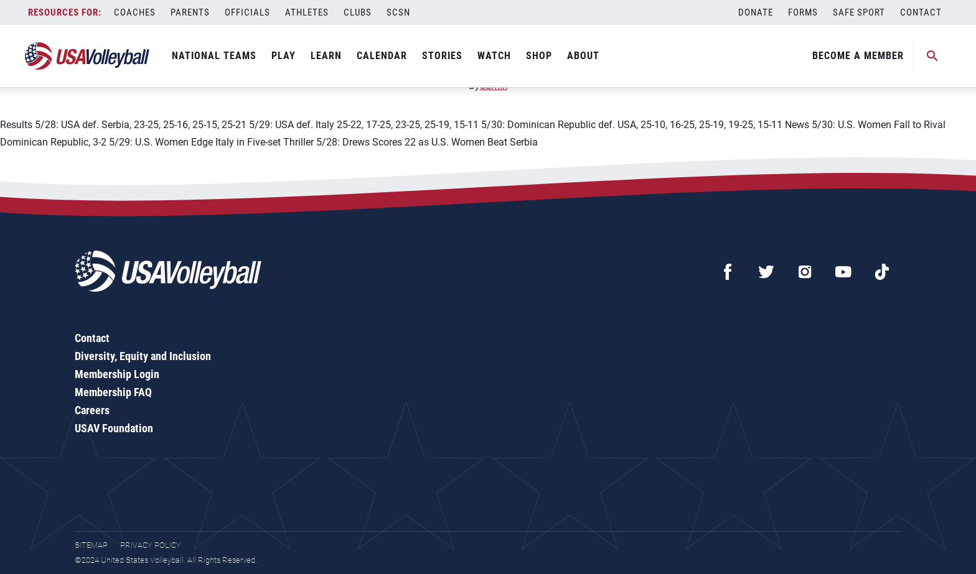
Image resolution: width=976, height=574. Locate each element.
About (583, 56)
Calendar (382, 56)
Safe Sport (859, 12)
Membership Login (117, 374)
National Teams (214, 56)
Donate (755, 12)
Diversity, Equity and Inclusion (143, 356)
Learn (326, 56)
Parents (190, 12)
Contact (921, 12)
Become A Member (858, 56)
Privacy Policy (150, 545)
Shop (539, 56)
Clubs (358, 12)
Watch (494, 56)
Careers (92, 410)
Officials (247, 12)
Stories (442, 56)
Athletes (307, 12)
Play (283, 56)
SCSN (398, 12)
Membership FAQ (113, 392)
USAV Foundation (114, 428)
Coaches (135, 12)
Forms (803, 12)
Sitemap (91, 545)
